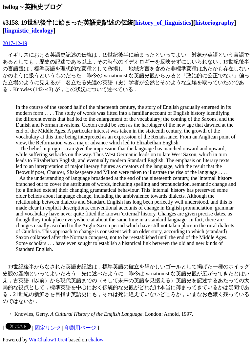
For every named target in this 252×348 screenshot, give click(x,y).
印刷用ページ (80, 328)
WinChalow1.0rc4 (48, 339)
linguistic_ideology (29, 30)
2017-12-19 (15, 43)
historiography (214, 22)
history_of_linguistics (163, 22)
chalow (95, 339)
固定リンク (48, 328)
